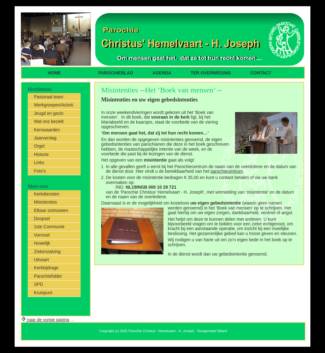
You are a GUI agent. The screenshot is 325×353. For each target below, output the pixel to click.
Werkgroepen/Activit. (54, 104)
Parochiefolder (48, 276)
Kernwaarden (47, 129)
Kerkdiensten (46, 193)
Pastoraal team (48, 96)
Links (39, 162)
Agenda (162, 72)
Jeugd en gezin (49, 113)
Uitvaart (41, 259)
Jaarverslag (45, 137)
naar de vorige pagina (45, 319)
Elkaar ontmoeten (51, 210)
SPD (38, 284)
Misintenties (45, 202)
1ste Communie (49, 226)
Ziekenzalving (47, 251)
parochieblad (115, 72)
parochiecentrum (226, 171)
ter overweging (211, 72)
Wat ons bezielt (49, 121)
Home (55, 72)
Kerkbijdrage (46, 267)
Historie (41, 154)
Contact (260, 72)
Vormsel (42, 235)
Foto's (40, 170)
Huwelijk (42, 243)
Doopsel (42, 218)
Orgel (39, 146)
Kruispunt (43, 292)
